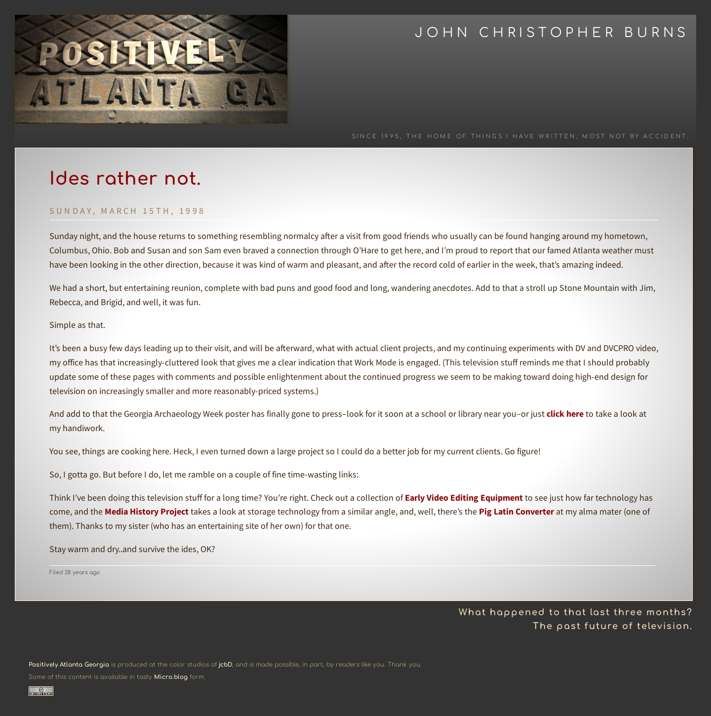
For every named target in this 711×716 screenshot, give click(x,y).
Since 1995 (376, 136)
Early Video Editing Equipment (464, 497)
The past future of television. (613, 626)
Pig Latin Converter (516, 511)
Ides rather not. (125, 179)
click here (565, 413)
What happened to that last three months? (576, 612)
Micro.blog (171, 677)
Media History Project (147, 511)
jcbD (225, 664)
